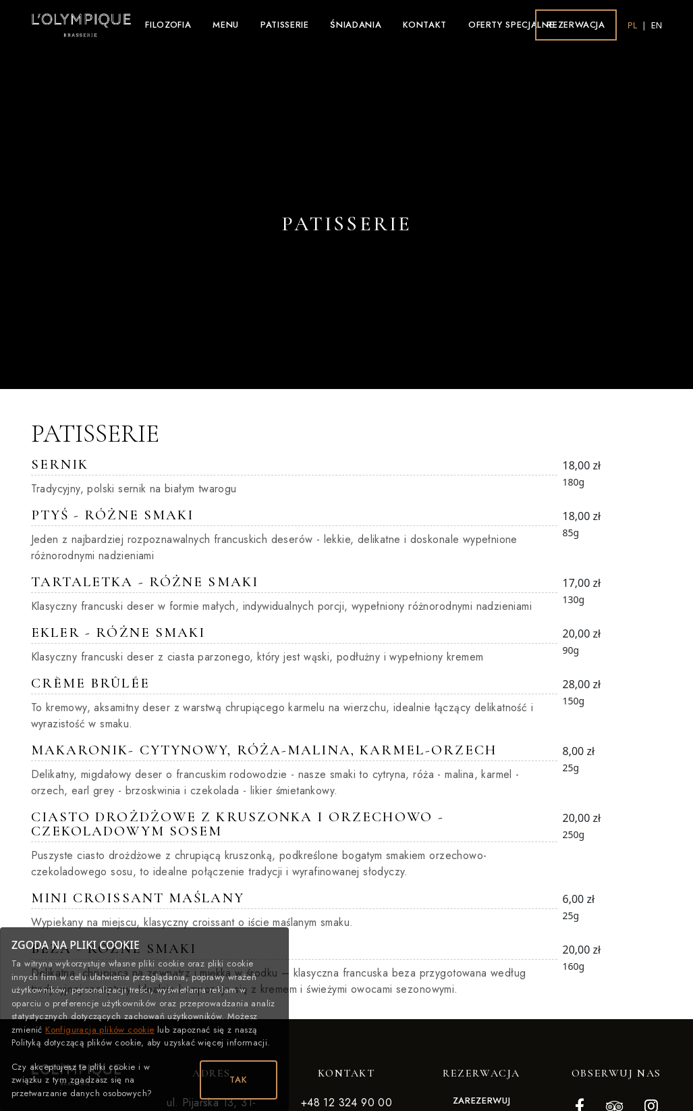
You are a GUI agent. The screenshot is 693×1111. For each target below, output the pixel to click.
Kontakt (425, 24)
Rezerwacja (576, 24)
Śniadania (355, 24)
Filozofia (168, 24)
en (656, 25)
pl (634, 25)
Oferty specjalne (511, 24)
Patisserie (284, 24)
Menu (226, 24)
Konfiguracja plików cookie (99, 1029)
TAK (238, 1079)
